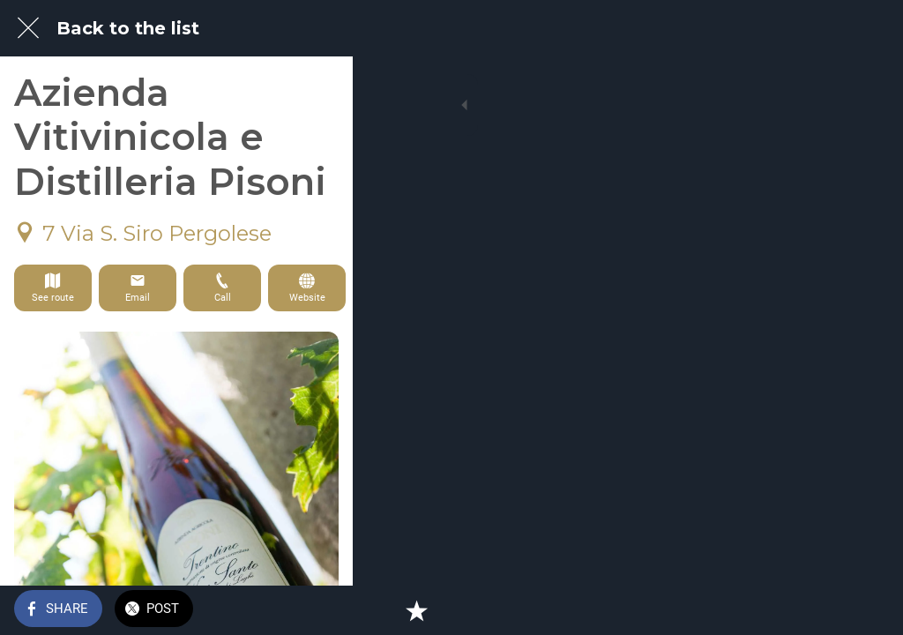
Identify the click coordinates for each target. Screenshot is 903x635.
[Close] (28, 28)
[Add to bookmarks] (868, 610)
